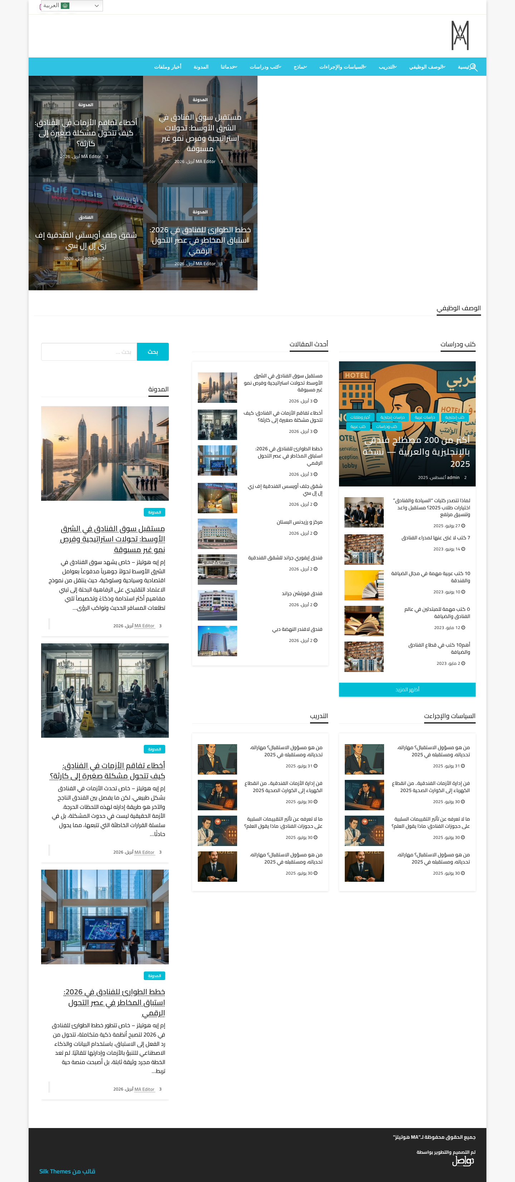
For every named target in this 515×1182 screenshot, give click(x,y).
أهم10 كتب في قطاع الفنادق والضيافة (439, 649)
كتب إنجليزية (455, 417)
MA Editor (206, 161)
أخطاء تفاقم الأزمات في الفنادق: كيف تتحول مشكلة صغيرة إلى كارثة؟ (86, 133)
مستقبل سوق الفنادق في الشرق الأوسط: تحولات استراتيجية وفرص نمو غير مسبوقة (200, 133)
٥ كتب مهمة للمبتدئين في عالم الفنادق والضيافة (437, 613)
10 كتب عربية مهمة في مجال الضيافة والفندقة (430, 577)
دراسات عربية (425, 417)
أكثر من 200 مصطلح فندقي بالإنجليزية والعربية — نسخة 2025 (416, 452)
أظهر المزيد (408, 689)
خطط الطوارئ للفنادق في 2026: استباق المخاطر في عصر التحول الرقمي (200, 240)
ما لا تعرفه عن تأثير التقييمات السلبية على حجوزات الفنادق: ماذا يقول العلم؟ (283, 823)
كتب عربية (358, 426)
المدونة (201, 67)
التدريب (386, 67)
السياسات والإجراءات (341, 67)
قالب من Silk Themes (67, 1171)
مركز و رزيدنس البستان (300, 522)
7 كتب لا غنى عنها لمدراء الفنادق (436, 537)
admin (91, 258)
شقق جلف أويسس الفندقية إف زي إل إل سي (86, 240)
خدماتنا (228, 67)
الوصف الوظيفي (426, 67)
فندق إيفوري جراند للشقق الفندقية (285, 558)
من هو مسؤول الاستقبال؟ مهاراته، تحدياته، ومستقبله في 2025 (286, 751)
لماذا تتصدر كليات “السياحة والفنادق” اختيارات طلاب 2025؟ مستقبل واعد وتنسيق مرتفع (431, 507)
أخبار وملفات (167, 67)
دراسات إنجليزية (392, 417)
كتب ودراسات (264, 67)
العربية (56, 5)
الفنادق (86, 217)
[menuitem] (427, 67)
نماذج (299, 67)
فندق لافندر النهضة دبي (297, 629)
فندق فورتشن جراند (302, 593)
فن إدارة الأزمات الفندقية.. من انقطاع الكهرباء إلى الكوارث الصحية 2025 (284, 787)
